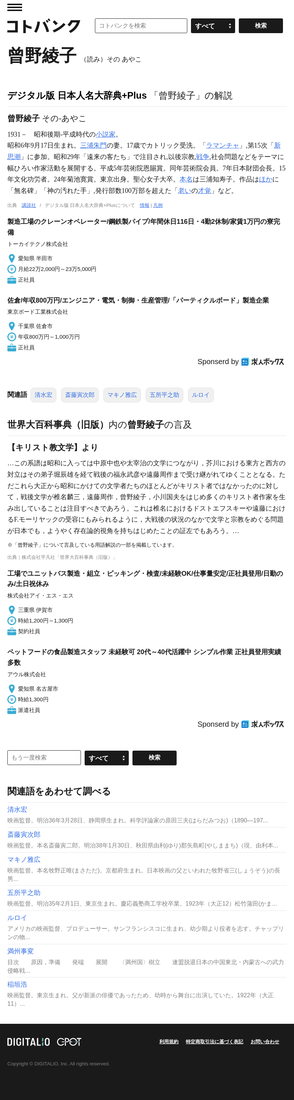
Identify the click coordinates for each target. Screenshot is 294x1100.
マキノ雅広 (122, 395)
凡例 (158, 205)
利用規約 (168, 1041)
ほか (265, 179)
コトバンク (43, 25)
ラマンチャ (222, 145)
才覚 (204, 190)
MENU (14, 7)
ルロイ (201, 395)
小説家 (106, 134)
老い (184, 190)
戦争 (202, 157)
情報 (144, 205)
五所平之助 (164, 395)
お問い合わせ (265, 1041)
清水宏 (43, 395)
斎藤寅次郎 (80, 395)
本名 (186, 179)
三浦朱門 (93, 145)
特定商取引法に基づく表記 (214, 1041)
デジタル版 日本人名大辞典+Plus (77, 95)
